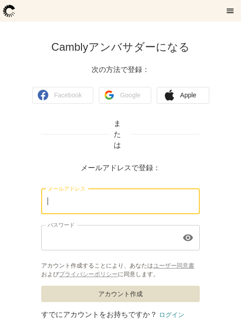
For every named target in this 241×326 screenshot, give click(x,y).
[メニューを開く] (230, 11)
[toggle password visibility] (188, 238)
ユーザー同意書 (173, 265)
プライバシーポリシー (88, 274)
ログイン (171, 314)
